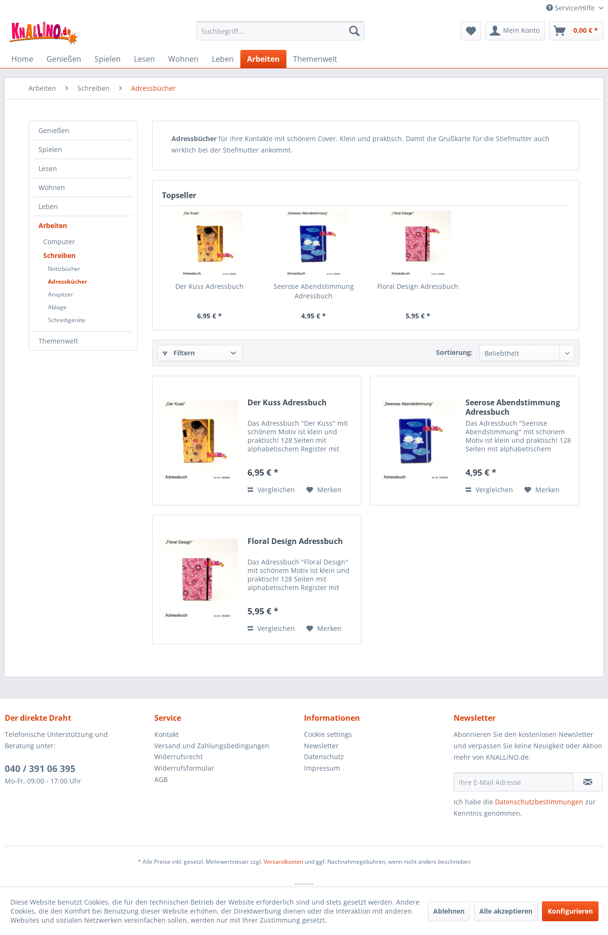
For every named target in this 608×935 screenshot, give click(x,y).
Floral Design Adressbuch (417, 286)
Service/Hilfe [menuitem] (571, 7)
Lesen (47, 168)
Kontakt (166, 734)
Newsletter (321, 745)
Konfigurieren (570, 911)
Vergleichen (271, 489)
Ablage (57, 307)
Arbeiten (52, 225)
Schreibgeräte (67, 320)
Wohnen (51, 187)
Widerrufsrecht (178, 756)
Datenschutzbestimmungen (539, 801)
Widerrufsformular (184, 768)
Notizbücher (64, 269)
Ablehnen (449, 911)
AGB (161, 779)
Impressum (322, 768)
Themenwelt (58, 340)
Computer (59, 241)
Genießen (53, 130)
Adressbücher (67, 281)
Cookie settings (328, 734)
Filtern (178, 352)
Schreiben (59, 255)
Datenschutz (324, 756)
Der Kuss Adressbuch (209, 286)
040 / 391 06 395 (40, 769)
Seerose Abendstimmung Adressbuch (314, 291)
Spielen (50, 149)
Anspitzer (60, 294)
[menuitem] (280, 30)
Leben (48, 206)
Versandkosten (283, 862)
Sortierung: (454, 352)
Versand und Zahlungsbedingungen (211, 745)
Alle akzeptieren (505, 911)
